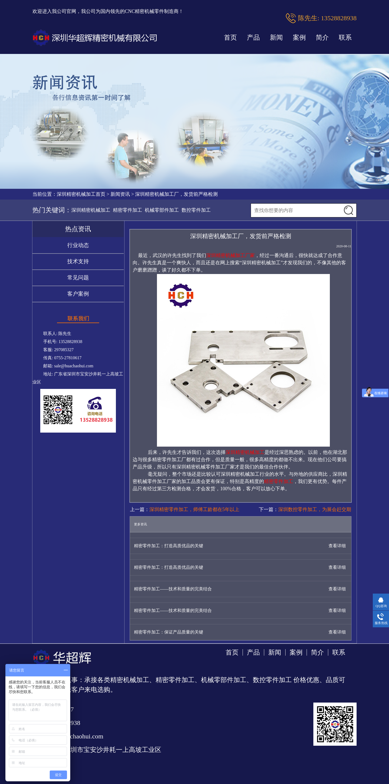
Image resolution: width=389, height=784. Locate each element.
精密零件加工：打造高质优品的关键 (168, 545)
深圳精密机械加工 (90, 210)
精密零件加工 (127, 210)
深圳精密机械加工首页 (81, 194)
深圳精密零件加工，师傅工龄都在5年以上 (194, 509)
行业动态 (78, 245)
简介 (322, 37)
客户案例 (78, 294)
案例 (299, 37)
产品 (253, 37)
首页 (230, 37)
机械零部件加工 (162, 210)
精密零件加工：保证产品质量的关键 (168, 632)
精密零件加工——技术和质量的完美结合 (173, 589)
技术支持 (78, 261)
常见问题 (78, 277)
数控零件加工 (196, 210)
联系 (345, 37)
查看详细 (337, 545)
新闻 (276, 37)
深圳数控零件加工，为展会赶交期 (314, 509)
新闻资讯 (120, 194)
